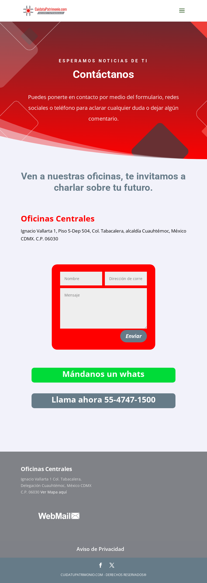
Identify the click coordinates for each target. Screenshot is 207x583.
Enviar (134, 336)
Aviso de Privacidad (100, 549)
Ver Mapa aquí (53, 492)
